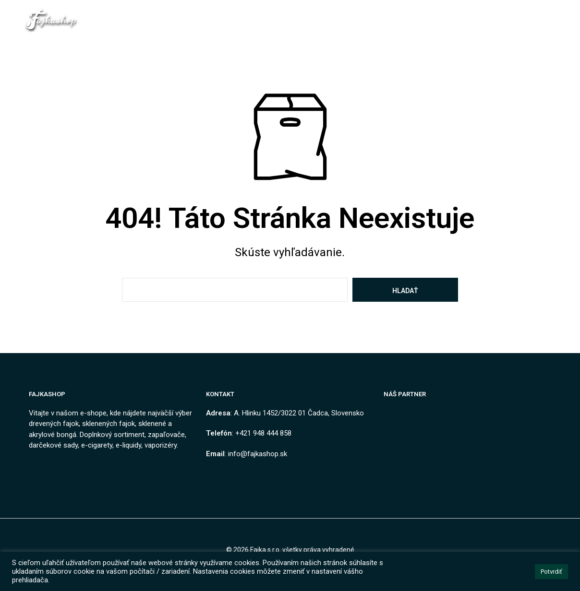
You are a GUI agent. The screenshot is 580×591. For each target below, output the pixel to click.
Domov (149, 15)
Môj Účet (436, 25)
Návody (390, 25)
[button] (484, 14)
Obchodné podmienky (305, 15)
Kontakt (236, 15)
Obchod (190, 15)
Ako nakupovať (391, 15)
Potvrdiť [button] (551, 571)
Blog (444, 15)
